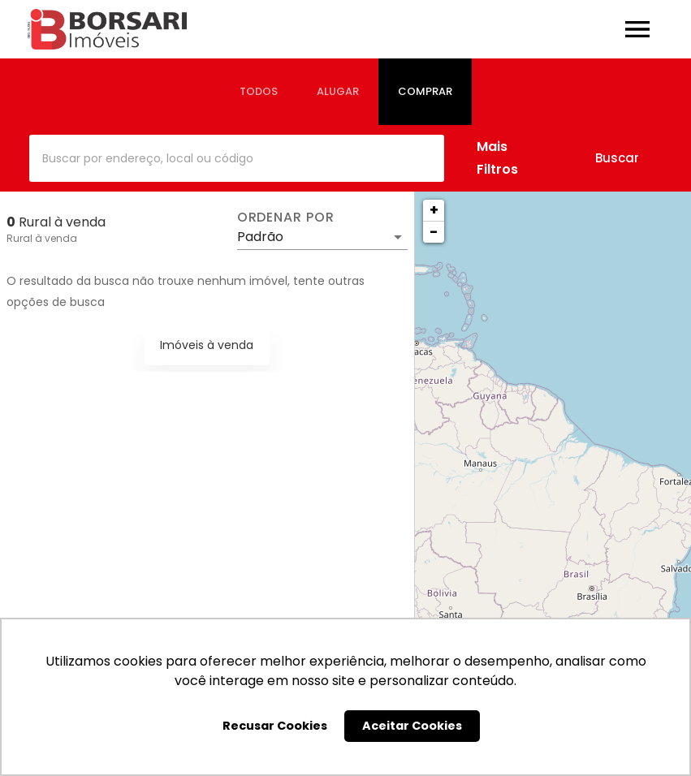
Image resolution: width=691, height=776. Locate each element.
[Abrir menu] (637, 29)
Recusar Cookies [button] (274, 726)
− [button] (434, 232)
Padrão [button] (260, 236)
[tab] (258, 91)
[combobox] (236, 158)
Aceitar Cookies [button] (412, 726)
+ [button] (434, 210)
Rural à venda (41, 238)
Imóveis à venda (206, 345)
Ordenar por (286, 217)
